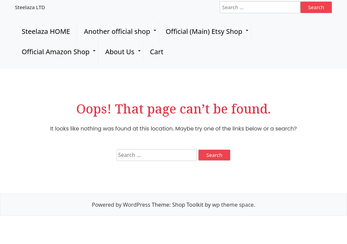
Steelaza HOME (46, 31)
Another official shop (117, 31)
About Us (119, 51)
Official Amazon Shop (55, 51)
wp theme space (233, 204)
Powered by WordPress (121, 204)
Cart (156, 51)
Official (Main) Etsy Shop (204, 31)
